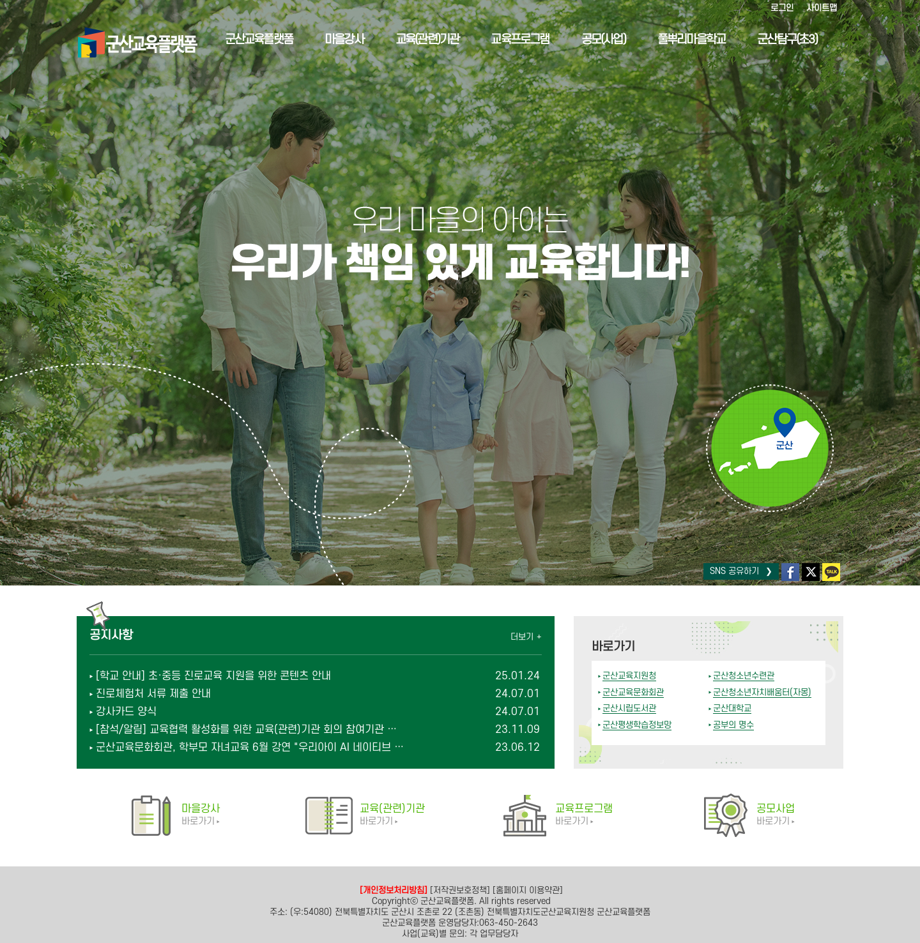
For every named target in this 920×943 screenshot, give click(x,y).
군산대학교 (732, 708)
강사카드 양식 (126, 712)
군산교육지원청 (629, 676)
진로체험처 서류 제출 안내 (153, 694)
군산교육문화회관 (633, 692)
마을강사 (333, 40)
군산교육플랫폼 (248, 40)
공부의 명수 (733, 725)
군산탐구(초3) (777, 40)
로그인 (781, 8)
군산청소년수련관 (743, 676)
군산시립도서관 (629, 708)
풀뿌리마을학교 (680, 40)
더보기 (521, 637)
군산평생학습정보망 (636, 725)
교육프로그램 (509, 40)
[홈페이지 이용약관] (528, 890)
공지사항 (111, 635)
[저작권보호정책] (460, 890)
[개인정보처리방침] (393, 890)
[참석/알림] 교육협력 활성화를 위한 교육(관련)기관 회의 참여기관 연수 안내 (251, 730)
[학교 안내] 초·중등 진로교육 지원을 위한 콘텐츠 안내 (213, 676)
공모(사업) (593, 40)
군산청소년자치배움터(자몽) (762, 692)
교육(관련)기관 (416, 40)
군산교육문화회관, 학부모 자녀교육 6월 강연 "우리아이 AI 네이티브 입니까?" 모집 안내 (251, 747)
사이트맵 (821, 8)
